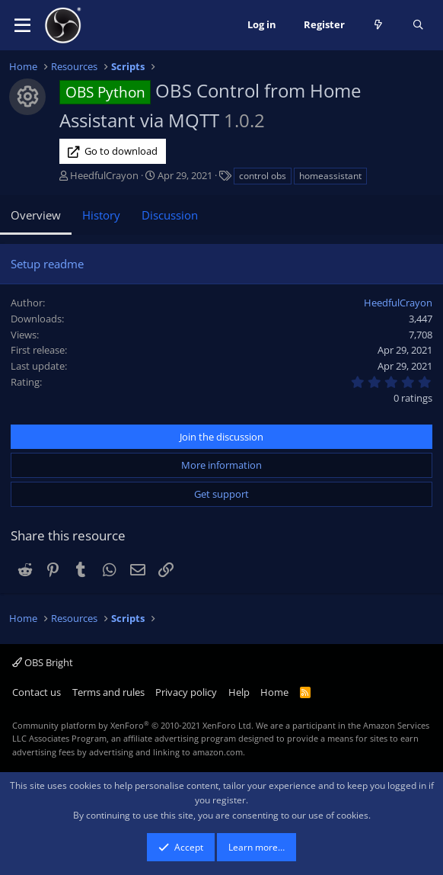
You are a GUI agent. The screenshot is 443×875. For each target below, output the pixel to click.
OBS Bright (42, 662)
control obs (262, 175)
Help (239, 692)
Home (274, 692)
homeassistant (330, 175)
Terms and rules (108, 692)
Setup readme (47, 263)
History (101, 215)
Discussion (170, 215)
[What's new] (379, 25)
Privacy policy (186, 692)
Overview (36, 215)
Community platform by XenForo (132, 725)
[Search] (418, 25)
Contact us (36, 692)
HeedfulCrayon (104, 175)
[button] (22, 25)
